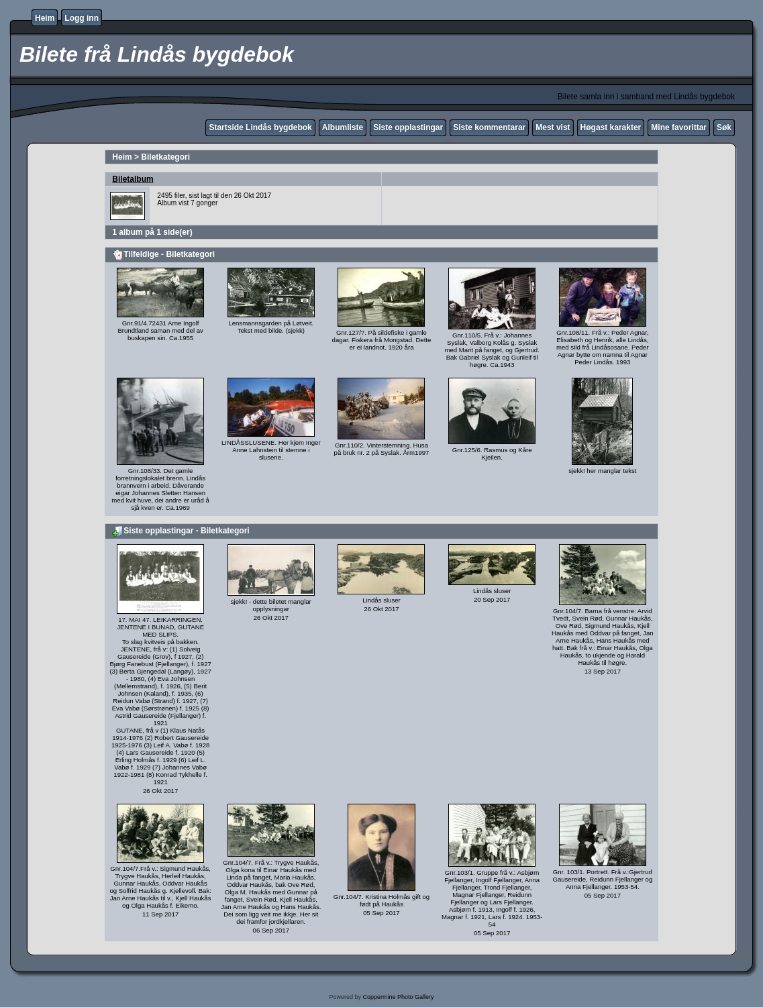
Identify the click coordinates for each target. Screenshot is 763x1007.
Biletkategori (165, 157)
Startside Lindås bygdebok (260, 127)
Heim (44, 18)
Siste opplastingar (408, 127)
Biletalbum (132, 179)
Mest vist (553, 127)
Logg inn (81, 18)
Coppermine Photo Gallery (398, 997)
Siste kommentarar (489, 127)
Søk (724, 127)
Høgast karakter (611, 127)
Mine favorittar (679, 127)
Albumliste (342, 127)
